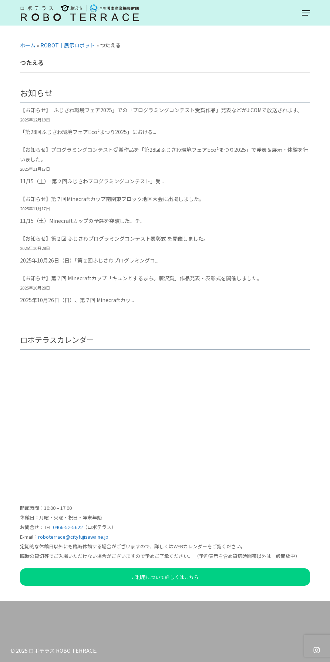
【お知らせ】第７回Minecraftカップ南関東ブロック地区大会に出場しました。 (112, 199)
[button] (306, 13)
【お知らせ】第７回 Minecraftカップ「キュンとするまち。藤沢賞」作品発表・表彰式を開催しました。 (141, 278)
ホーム (28, 45)
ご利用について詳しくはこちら (165, 577)
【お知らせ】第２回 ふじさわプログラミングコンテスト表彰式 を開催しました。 (114, 238)
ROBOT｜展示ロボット (67, 45)
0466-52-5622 (67, 527)
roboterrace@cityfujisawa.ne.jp (73, 536)
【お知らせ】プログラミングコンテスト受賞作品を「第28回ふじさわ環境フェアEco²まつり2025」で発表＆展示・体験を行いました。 (164, 154)
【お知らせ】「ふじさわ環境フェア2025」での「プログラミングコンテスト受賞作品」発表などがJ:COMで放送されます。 (161, 110)
